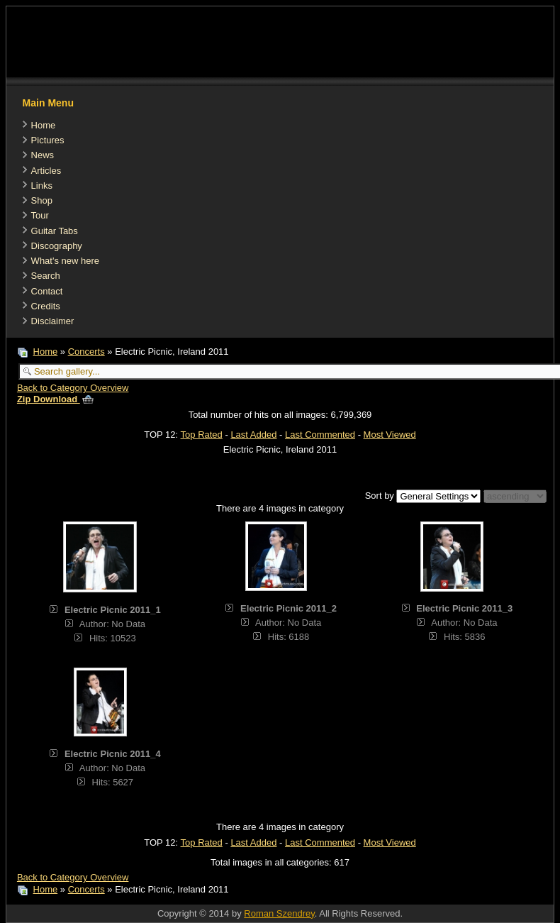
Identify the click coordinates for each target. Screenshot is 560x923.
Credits (45, 306)
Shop (41, 200)
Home (43, 125)
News (43, 155)
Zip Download (55, 399)
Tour (40, 215)
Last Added (253, 434)
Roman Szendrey (279, 913)
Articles (46, 170)
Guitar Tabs (54, 231)
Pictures (48, 140)
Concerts (86, 351)
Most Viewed (390, 434)
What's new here (65, 260)
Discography (56, 246)
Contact (47, 291)
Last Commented (320, 434)
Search (45, 275)
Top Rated (202, 434)
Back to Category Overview (73, 387)
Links (41, 185)
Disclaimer (52, 321)
